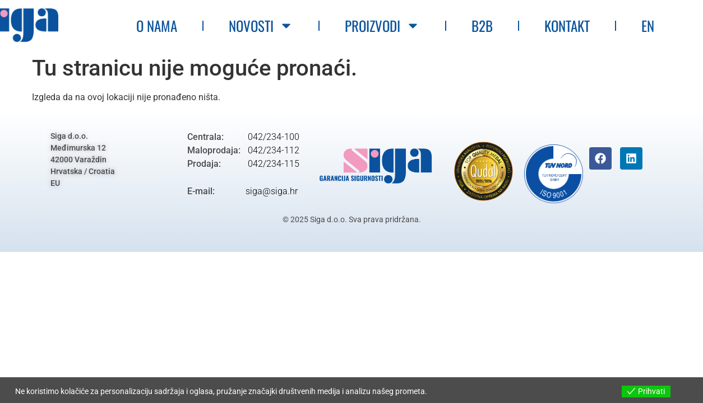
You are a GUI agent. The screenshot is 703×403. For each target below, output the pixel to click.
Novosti (261, 25)
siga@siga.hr (272, 191)
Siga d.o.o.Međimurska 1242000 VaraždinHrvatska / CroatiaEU (82, 160)
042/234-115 (272, 163)
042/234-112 (272, 150)
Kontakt (567, 25)
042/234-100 (272, 137)
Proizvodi (382, 25)
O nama (156, 25)
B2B (482, 25)
